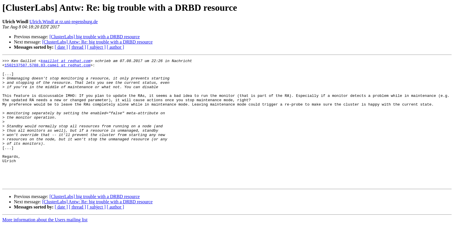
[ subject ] (96, 47)
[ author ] (115, 47)
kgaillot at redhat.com (66, 61)
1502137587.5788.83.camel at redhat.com (47, 66)
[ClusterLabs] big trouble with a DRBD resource (95, 36)
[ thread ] (77, 47)
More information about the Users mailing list (44, 244)
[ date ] (61, 47)
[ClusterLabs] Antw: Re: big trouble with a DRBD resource (97, 41)
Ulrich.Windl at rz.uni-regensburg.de (64, 21)
